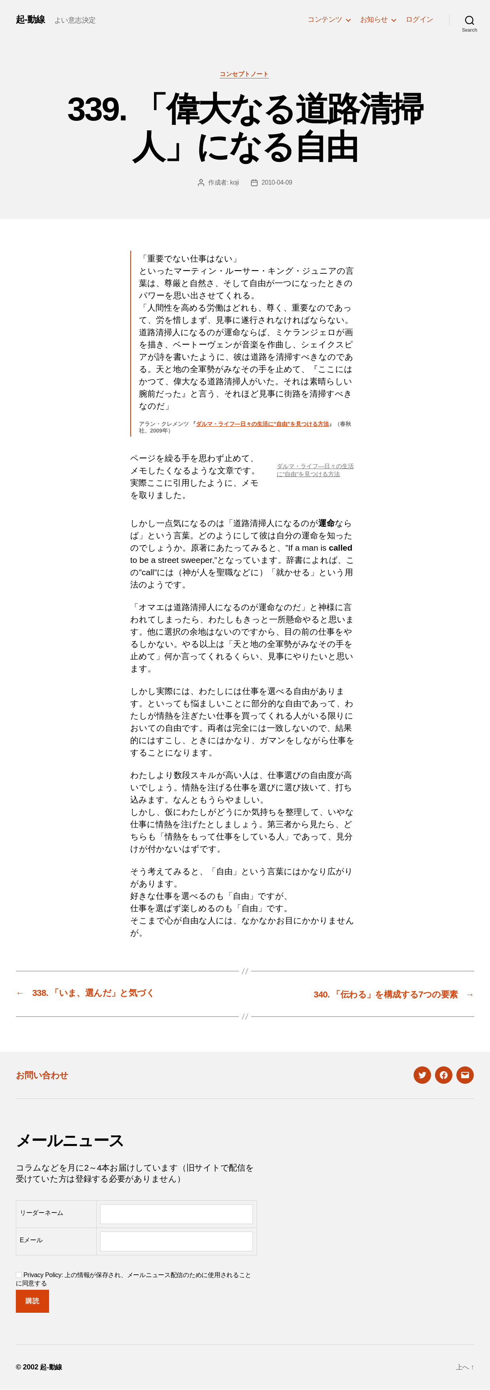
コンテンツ (325, 19)
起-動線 (31, 19)
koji (234, 183)
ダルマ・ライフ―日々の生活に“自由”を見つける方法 (262, 424)
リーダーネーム (41, 1213)
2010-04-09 (276, 183)
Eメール (31, 1240)
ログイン (419, 19)
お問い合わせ (44, 1075)
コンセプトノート (245, 74)
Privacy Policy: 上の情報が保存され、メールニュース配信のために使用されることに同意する (133, 1279)
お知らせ (374, 19)
